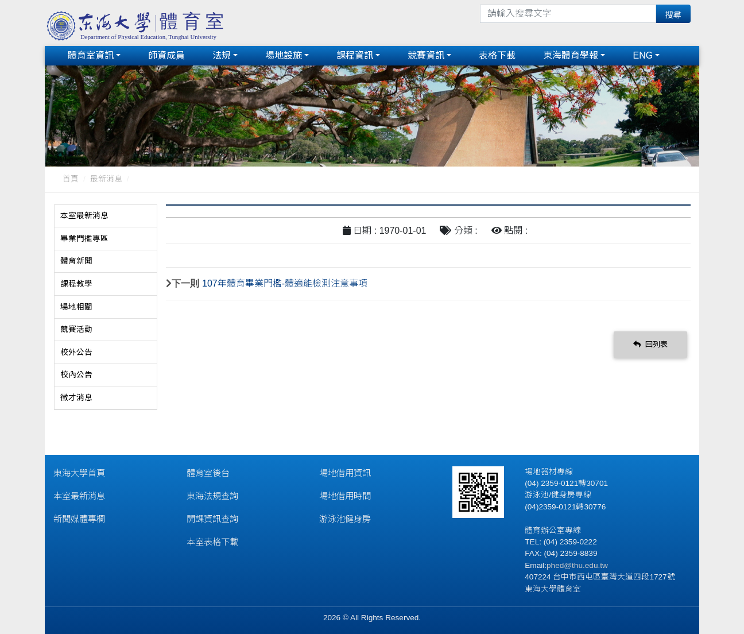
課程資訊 (354, 55)
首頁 (71, 177)
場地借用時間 (345, 495)
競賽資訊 (426, 55)
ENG (643, 55)
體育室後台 (208, 472)
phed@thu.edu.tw (577, 564)
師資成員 (166, 55)
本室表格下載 (212, 541)
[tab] (106, 214)
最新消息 (106, 177)
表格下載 (497, 55)
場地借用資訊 (345, 472)
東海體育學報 (570, 55)
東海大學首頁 (79, 472)
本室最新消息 (79, 495)
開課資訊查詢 (212, 518)
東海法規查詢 (212, 495)
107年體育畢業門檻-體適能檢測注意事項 (284, 282)
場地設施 (283, 55)
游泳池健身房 (345, 518)
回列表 (650, 343)
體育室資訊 (91, 55)
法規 (221, 55)
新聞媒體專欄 (79, 518)
